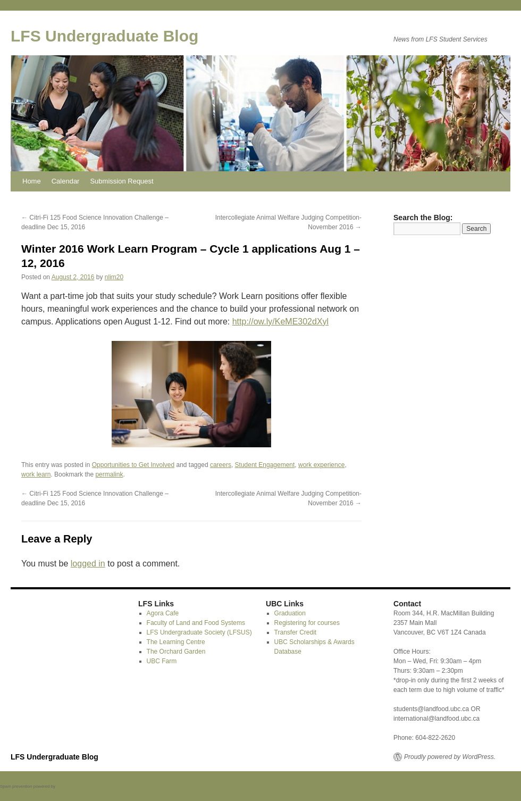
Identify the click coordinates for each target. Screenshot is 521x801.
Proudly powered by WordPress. (449, 757)
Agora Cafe (163, 613)
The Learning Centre (176, 642)
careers (220, 465)
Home (31, 181)
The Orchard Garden (176, 651)
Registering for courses (307, 623)
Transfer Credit (295, 632)
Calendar (66, 181)
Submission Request (121, 181)
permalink (109, 474)
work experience (321, 465)
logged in (88, 563)
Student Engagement (265, 465)
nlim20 (114, 277)
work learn (36, 474)
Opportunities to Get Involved (133, 465)
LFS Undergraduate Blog (104, 36)
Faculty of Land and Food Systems (196, 623)
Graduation (290, 613)
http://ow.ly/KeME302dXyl (280, 321)
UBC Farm (162, 661)
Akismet (63, 786)
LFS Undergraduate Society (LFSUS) (199, 632)
